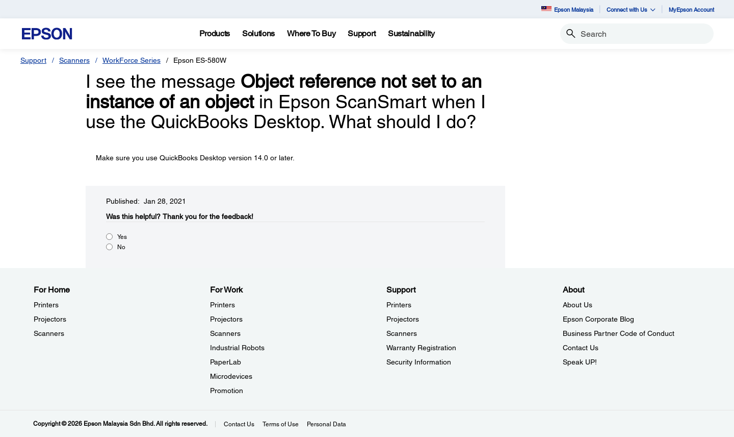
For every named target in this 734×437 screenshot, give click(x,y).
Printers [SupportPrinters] (398, 305)
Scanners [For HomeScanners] (49, 333)
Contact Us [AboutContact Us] (580, 348)
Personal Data (326, 424)
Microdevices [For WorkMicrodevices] (231, 376)
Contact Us (239, 424)
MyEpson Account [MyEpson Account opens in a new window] (691, 9)
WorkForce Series (131, 60)
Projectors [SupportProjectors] (402, 319)
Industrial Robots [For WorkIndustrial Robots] (237, 348)
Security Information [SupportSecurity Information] (418, 362)
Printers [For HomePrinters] (46, 305)
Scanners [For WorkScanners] (225, 333)
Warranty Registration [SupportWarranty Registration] (421, 348)
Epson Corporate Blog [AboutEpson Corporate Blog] (598, 319)
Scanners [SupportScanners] (401, 333)
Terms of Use (281, 424)
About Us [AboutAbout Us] (577, 305)
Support (33, 60)
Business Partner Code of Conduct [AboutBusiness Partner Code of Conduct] (618, 333)
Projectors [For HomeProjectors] (50, 319)
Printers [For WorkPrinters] (222, 305)
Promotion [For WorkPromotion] (226, 390)
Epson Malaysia (567, 9)
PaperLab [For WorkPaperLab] (225, 362)
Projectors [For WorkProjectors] (226, 319)
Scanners (74, 60)
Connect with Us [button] (631, 9)
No (121, 247)
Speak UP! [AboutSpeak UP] (580, 362)
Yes (122, 236)
